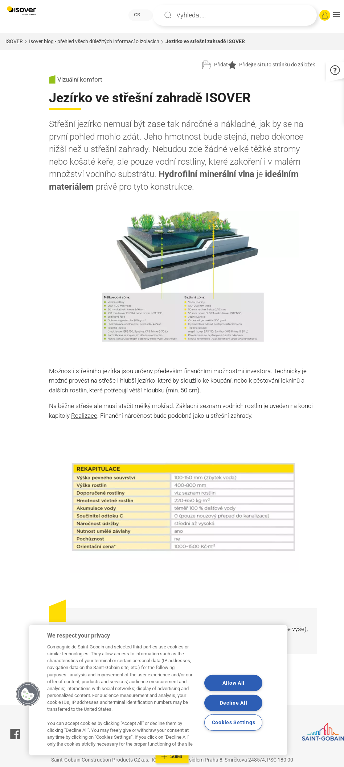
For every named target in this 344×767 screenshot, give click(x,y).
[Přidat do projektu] (215, 65)
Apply (168, 15)
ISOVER (14, 41)
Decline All (233, 703)
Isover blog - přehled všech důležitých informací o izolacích (94, 41)
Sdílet (172, 756)
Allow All (233, 683)
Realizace (84, 415)
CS (137, 14)
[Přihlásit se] (324, 15)
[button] (336, 15)
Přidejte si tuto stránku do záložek (271, 65)
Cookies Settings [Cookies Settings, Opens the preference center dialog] (233, 722)
